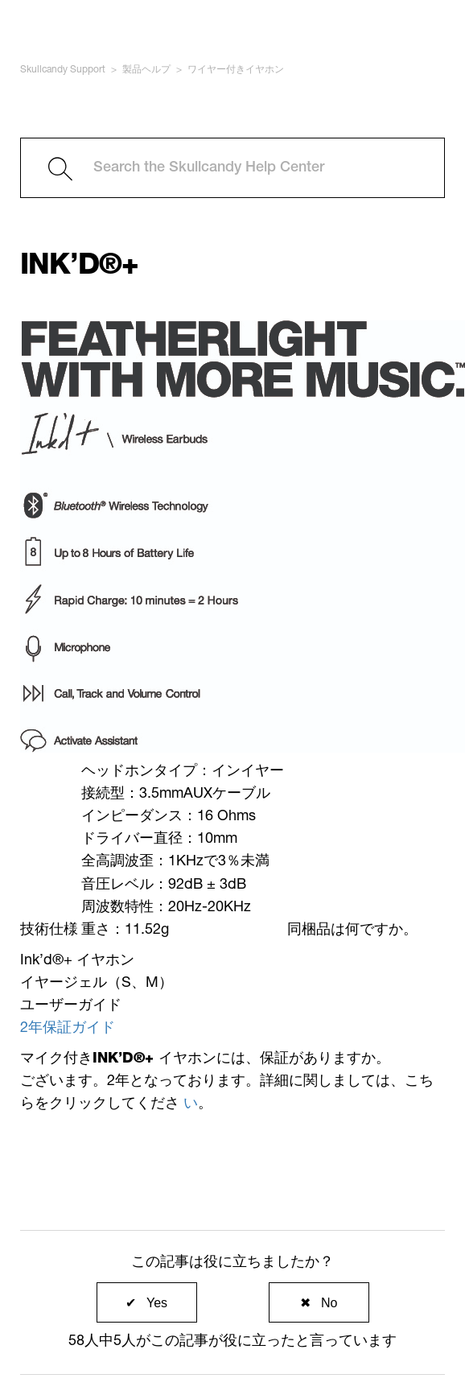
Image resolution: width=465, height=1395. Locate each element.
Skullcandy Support (62, 70)
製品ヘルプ (146, 70)
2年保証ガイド (67, 1028)
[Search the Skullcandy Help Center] (232, 168)
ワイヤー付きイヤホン (235, 70)
